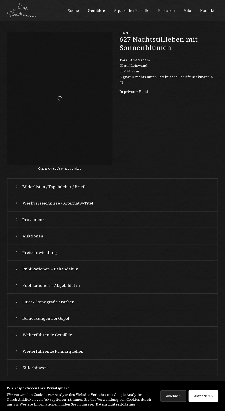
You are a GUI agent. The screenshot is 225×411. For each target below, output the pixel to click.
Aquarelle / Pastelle (131, 10)
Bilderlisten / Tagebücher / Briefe (51, 186)
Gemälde (96, 10)
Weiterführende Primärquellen (49, 351)
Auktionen (29, 236)
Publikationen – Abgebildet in (47, 285)
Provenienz (29, 219)
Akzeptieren (203, 396)
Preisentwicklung (36, 252)
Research (166, 10)
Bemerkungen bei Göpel (42, 318)
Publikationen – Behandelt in (46, 269)
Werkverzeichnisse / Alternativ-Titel (54, 203)
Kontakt (207, 10)
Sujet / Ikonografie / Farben (44, 302)
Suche (73, 10)
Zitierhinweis (32, 367)
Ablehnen (173, 396)
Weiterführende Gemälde (43, 334)
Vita (187, 10)
